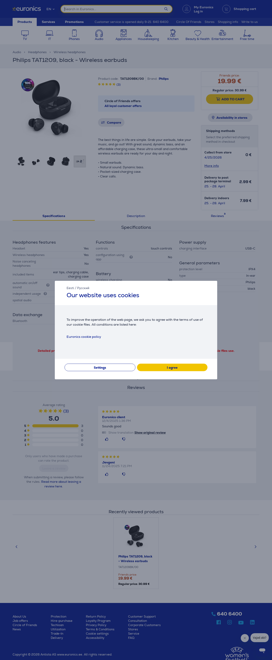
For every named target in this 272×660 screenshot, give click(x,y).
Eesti (70, 288)
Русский (83, 288)
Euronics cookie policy (84, 337)
